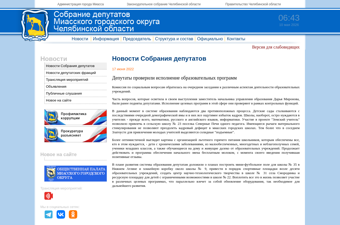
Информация (106, 39)
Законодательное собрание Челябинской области (164, 4)
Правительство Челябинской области (253, 4)
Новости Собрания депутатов (70, 66)
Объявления (56, 87)
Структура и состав (174, 39)
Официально (210, 39)
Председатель (137, 39)
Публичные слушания (64, 93)
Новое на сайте (58, 100)
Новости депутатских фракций (71, 73)
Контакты (236, 39)
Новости (80, 39)
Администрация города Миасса (80, 4)
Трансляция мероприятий (67, 80)
